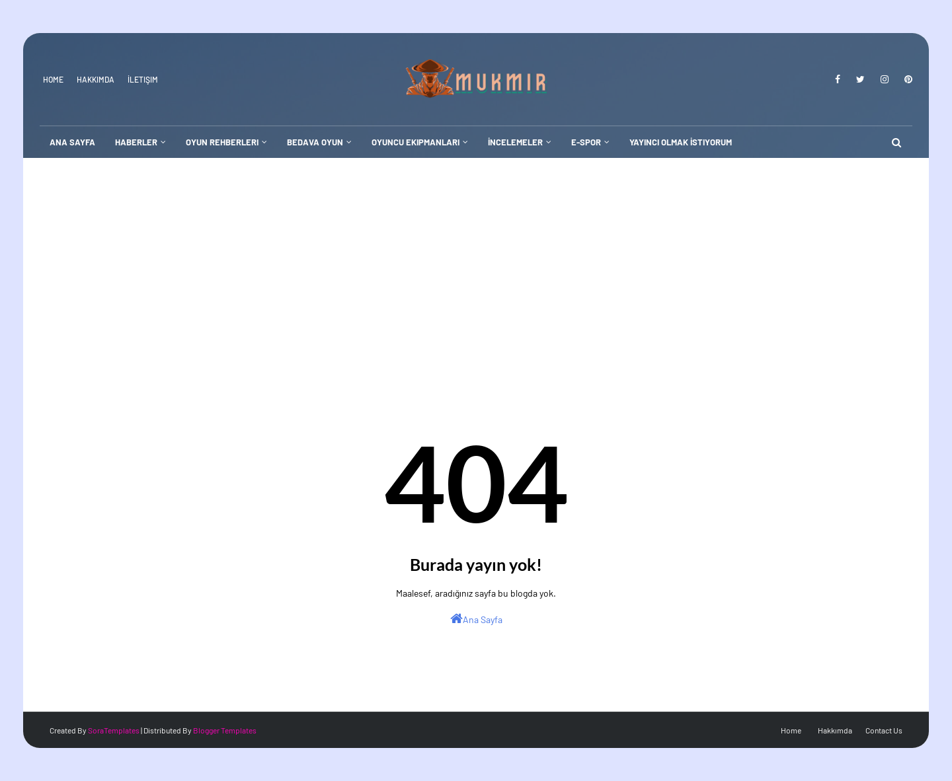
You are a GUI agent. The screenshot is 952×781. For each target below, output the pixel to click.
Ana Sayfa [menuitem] (72, 142)
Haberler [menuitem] (136, 142)
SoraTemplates (113, 730)
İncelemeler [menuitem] (515, 142)
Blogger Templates (225, 730)
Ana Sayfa (476, 618)
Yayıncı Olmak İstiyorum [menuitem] (680, 142)
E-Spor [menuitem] (586, 142)
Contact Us (883, 730)
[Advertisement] (476, 257)
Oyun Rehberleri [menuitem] (222, 142)
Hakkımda (95, 79)
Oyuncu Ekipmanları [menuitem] (415, 142)
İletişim (143, 79)
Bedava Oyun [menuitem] (315, 142)
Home (53, 79)
